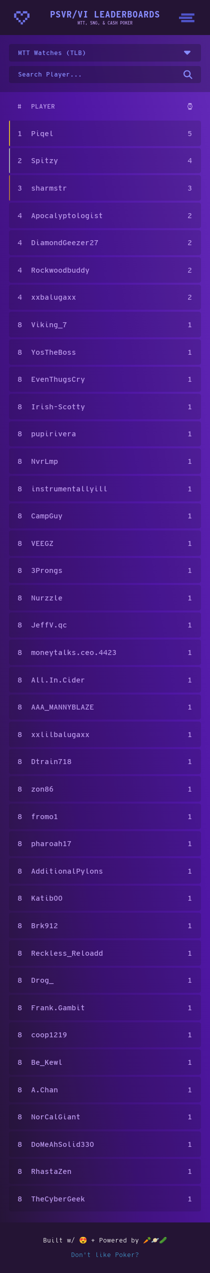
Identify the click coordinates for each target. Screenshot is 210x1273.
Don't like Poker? (105, 1254)
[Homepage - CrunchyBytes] (21, 18)
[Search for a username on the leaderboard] (105, 75)
